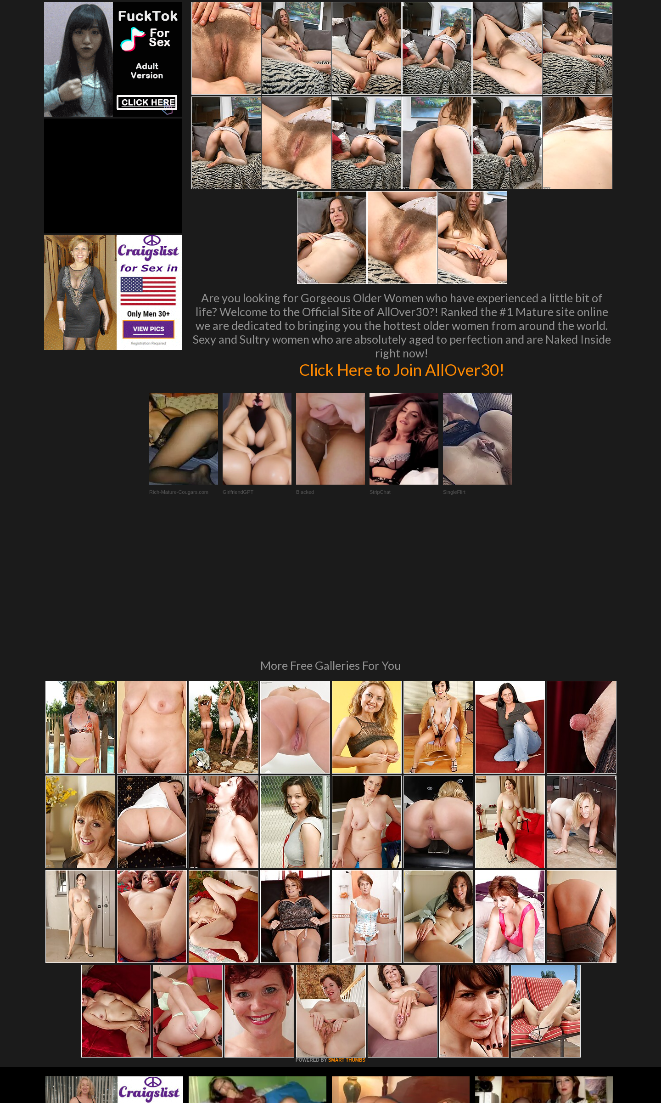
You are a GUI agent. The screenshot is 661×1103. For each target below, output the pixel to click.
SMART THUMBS (346, 934)
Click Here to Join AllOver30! (401, 369)
